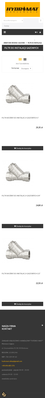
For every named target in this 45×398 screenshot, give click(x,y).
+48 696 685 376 (8, 366)
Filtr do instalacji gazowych (21, 47)
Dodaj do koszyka (22, 148)
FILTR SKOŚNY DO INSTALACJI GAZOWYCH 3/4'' (21, 196)
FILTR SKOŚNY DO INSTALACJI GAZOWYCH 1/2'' (21, 273)
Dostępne (26, 68)
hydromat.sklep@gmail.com (12, 361)
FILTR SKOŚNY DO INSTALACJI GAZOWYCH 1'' (20, 118)
